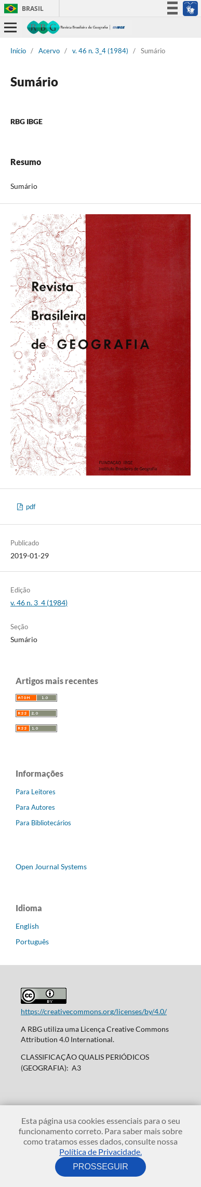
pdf (29, 506)
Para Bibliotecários (43, 823)
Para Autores (35, 807)
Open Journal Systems (51, 866)
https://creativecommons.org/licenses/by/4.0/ (94, 1011)
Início (18, 51)
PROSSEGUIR (101, 1166)
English (27, 926)
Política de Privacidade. (100, 1151)
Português (32, 941)
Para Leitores (36, 792)
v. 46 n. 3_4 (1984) (100, 51)
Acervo (49, 51)
